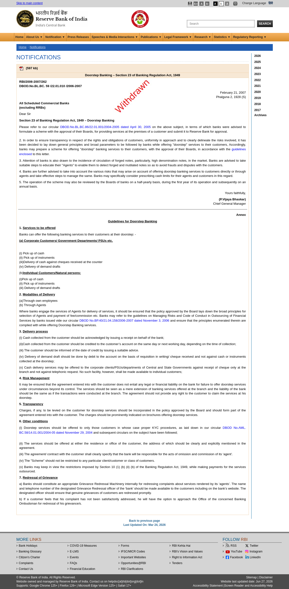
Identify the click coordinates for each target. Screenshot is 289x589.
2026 (257, 56)
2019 (257, 98)
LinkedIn (255, 557)
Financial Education (82, 569)
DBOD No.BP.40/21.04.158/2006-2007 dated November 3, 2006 (124, 320)
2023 (257, 74)
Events (74, 557)
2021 (257, 86)
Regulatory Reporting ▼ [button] (250, 37)
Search (265, 23)
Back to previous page (144, 520)
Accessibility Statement (208, 585)
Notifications (37, 47)
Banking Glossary (30, 551)
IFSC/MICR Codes (133, 551)
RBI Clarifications (132, 569)
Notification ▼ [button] (55, 37)
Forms (125, 545)
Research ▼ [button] (202, 37)
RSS (234, 545)
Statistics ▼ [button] (222, 37)
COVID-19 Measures (83, 545)
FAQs (73, 563)
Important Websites (133, 557)
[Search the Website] (221, 24)
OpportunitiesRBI (133, 563)
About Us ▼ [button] (34, 37)
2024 (257, 68)
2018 (257, 104)
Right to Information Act (187, 557)
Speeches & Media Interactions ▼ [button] (115, 37)
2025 (257, 62)
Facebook (236, 557)
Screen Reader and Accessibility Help (248, 585)
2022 (257, 80)
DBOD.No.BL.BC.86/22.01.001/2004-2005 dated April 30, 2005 (105, 127)
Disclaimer (266, 577)
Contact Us (26, 569)
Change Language (254, 3)
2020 (257, 92)
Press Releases (78, 37)
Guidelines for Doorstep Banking (132, 221)
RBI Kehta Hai (181, 545)
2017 (257, 110)
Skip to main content (29, 3)
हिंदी (270, 3)
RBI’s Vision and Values (187, 551)
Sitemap (251, 577)
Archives (260, 115)
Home (19, 37)
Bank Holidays (28, 545)
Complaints (26, 563)
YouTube (236, 551)
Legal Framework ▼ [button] (178, 37)
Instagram (256, 551)
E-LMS (74, 551)
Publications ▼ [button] (151, 37)
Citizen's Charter (29, 557)
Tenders (177, 563)
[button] (190, 3)
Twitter (254, 545)
